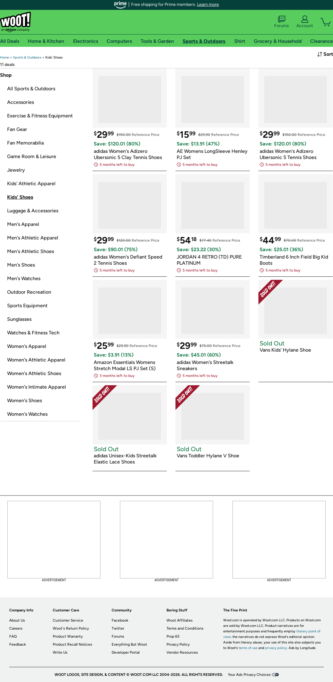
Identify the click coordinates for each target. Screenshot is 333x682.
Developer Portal (126, 652)
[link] (4, 57)
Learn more (208, 4)
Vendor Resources (182, 652)
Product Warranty (68, 636)
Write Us (60, 652)
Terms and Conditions (185, 628)
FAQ (13, 636)
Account (304, 21)
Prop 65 (172, 636)
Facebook (120, 620)
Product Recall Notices (72, 644)
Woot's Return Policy (71, 628)
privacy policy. (276, 648)
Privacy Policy (178, 644)
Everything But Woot (129, 644)
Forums (281, 21)
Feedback (17, 644)
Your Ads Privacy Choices (249, 674)
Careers (16, 628)
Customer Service (68, 620)
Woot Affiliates (179, 620)
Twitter (118, 628)
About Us (17, 620)
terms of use (248, 648)
